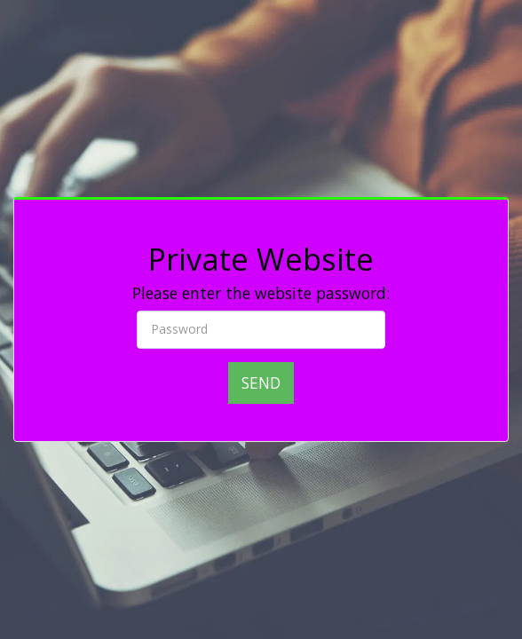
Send (261, 382)
